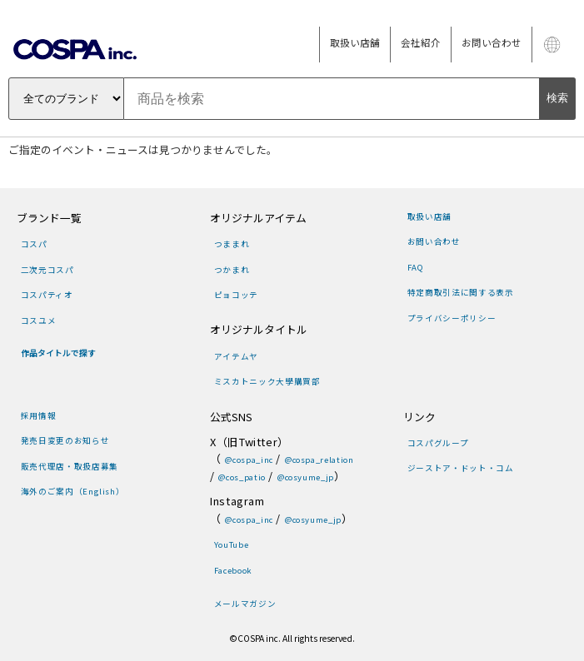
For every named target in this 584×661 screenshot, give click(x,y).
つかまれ (232, 270)
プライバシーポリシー (451, 318)
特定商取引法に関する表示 (460, 292)
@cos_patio (241, 477)
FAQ (415, 267)
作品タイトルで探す (58, 353)
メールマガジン (245, 603)
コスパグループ (437, 443)
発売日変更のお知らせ (65, 440)
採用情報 (39, 415)
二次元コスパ (47, 270)
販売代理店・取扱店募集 (69, 466)
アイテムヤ (236, 356)
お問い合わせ (492, 42)
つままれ (232, 244)
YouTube (231, 544)
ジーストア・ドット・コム (460, 468)
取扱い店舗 (355, 42)
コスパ (34, 244)
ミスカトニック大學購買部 (267, 381)
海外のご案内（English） (73, 491)
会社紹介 (421, 42)
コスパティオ (47, 295)
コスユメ (39, 320)
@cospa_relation (319, 459)
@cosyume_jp (305, 477)
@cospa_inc (248, 459)
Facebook (233, 570)
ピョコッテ (236, 295)
